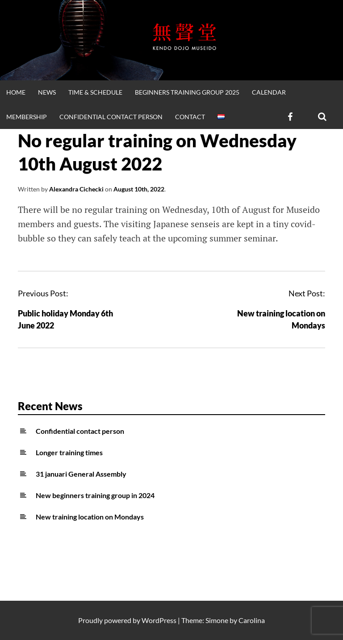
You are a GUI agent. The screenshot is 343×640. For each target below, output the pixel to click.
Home (15, 92)
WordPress (159, 620)
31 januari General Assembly (81, 474)
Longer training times (69, 452)
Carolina (251, 620)
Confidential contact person (111, 117)
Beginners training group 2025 (187, 92)
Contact (190, 117)
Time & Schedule (95, 92)
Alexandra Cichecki (76, 189)
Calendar (269, 92)
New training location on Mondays (90, 516)
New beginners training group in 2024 (95, 495)
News (47, 92)
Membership (26, 117)
